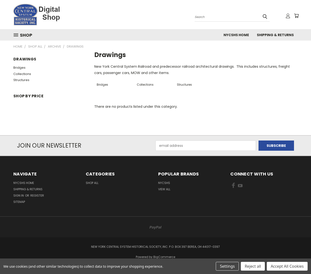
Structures (21, 80)
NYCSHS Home (236, 35)
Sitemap (19, 202)
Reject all (253, 266)
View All (164, 189)
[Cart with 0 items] (296, 15)
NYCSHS (164, 183)
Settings (227, 266)
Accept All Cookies (287, 266)
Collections (22, 74)
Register (37, 195)
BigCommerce (164, 257)
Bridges (19, 67)
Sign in (19, 195)
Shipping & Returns (275, 35)
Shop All (92, 183)
